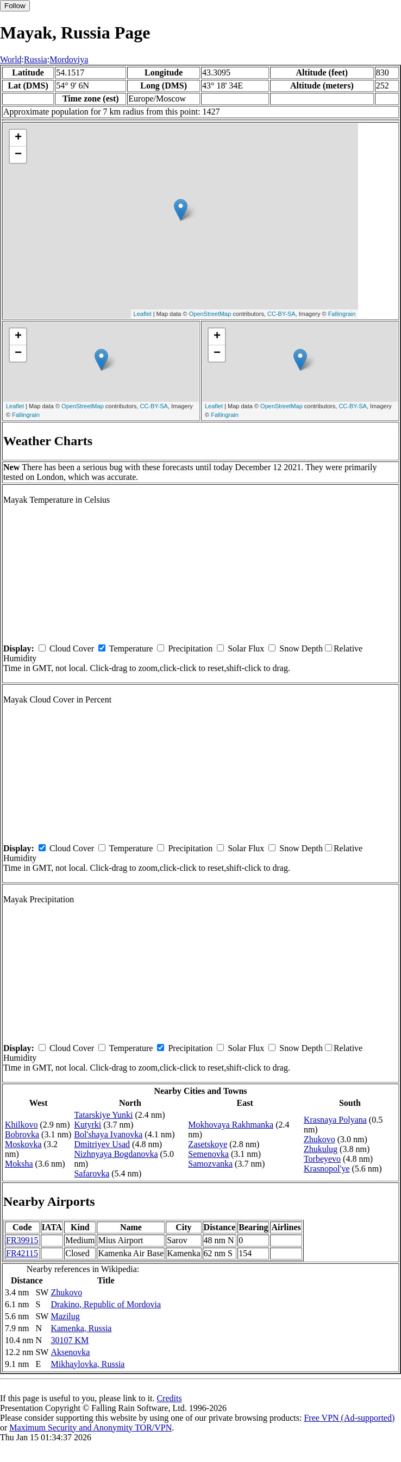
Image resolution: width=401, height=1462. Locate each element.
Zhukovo (319, 1139)
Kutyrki (87, 1124)
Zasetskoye (207, 1144)
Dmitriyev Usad (102, 1144)
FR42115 (22, 1253)
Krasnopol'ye (327, 1168)
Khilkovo (21, 1124)
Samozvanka (210, 1163)
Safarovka (91, 1173)
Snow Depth (301, 648)
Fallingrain (342, 314)
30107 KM (70, 1340)
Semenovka (208, 1154)
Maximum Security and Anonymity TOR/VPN (90, 1427)
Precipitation (190, 648)
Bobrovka (22, 1134)
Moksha (19, 1163)
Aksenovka (70, 1352)
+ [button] (18, 138)
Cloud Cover (71, 648)
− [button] (18, 155)
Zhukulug (320, 1149)
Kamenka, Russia (81, 1328)
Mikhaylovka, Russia (87, 1364)
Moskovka (23, 1144)
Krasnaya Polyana (335, 1119)
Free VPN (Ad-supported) (349, 1417)
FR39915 (22, 1240)
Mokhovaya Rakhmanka (230, 1124)
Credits (168, 1398)
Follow (15, 6)
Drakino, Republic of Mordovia (106, 1304)
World (11, 59)
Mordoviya (68, 59)
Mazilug (65, 1316)
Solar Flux (246, 648)
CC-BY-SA (281, 314)
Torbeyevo (322, 1158)
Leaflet (143, 314)
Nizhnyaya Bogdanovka (116, 1154)
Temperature (131, 648)
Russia (35, 59)
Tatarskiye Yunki (103, 1114)
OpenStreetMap (210, 314)
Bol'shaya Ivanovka (108, 1134)
